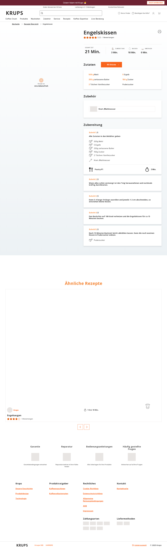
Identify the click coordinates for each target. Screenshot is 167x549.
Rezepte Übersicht (31, 24)
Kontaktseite (122, 489)
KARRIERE (49, 545)
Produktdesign (22, 494)
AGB (85, 506)
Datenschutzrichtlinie (93, 494)
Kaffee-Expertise (80, 19)
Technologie (20, 498)
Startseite (16, 24)
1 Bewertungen (108, 37)
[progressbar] (93, 109)
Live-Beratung (97, 19)
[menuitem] (11, 19)
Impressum (88, 511)
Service (57, 19)
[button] (124, 13)
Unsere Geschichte (24, 489)
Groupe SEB (39, 545)
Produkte (24, 19)
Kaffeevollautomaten (58, 494)
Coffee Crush (11, 19)
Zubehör (47, 19)
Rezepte (66, 19)
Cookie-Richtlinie (90, 489)
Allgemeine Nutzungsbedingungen (93, 499)
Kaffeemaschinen (57, 489)
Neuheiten (35, 19)
